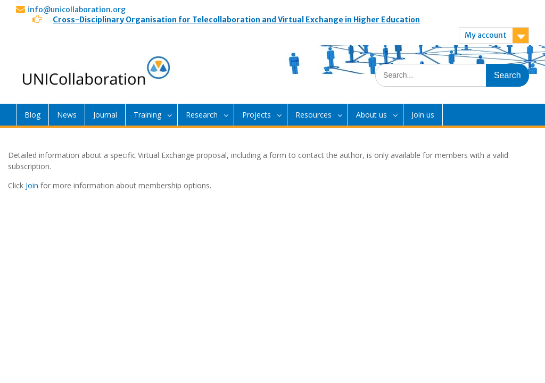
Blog (32, 115)
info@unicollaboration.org (77, 9)
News (67, 115)
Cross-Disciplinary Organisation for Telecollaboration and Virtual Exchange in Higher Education (236, 19)
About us (371, 115)
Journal (105, 115)
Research (202, 115)
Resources (313, 115)
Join (32, 185)
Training (147, 115)
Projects (256, 115)
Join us (422, 115)
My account (486, 35)
